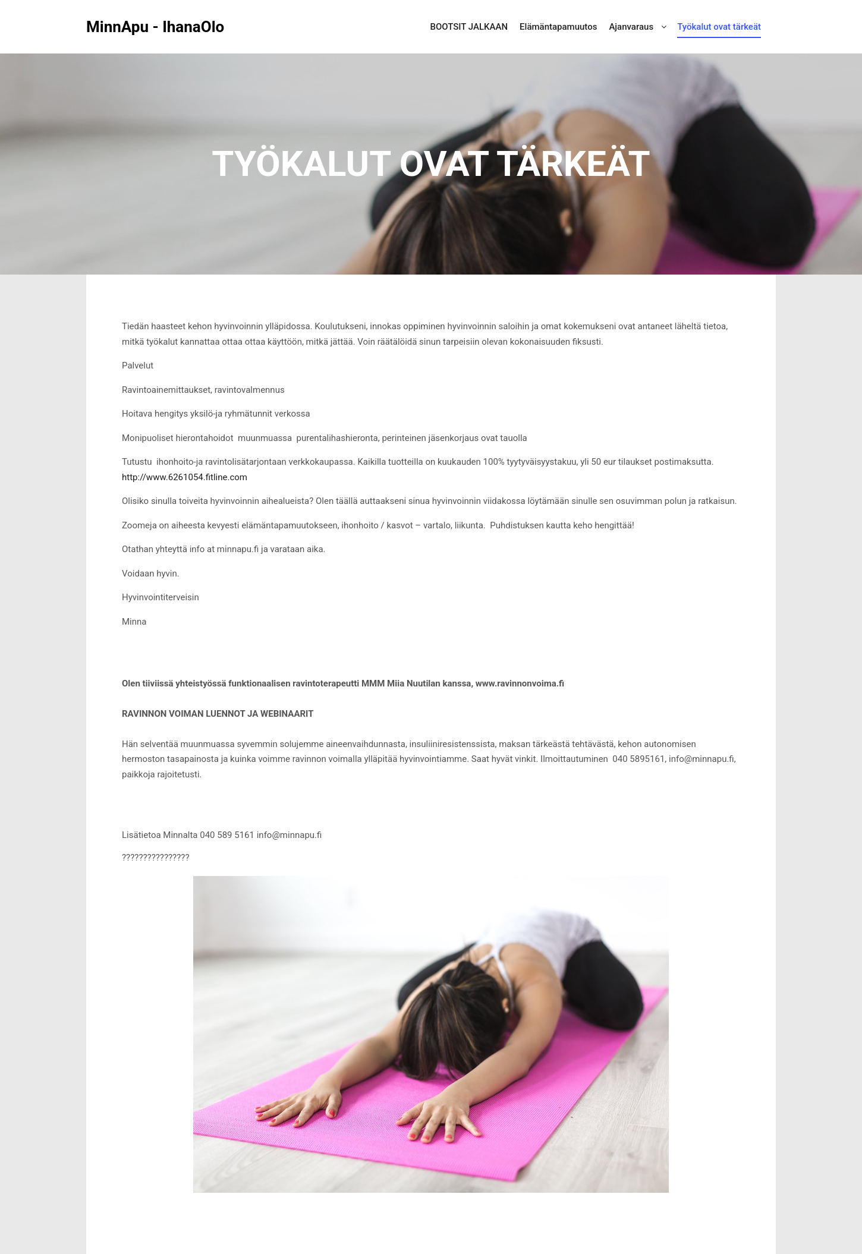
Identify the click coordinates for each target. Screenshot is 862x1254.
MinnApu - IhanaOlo (145, 27)
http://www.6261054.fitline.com (184, 477)
